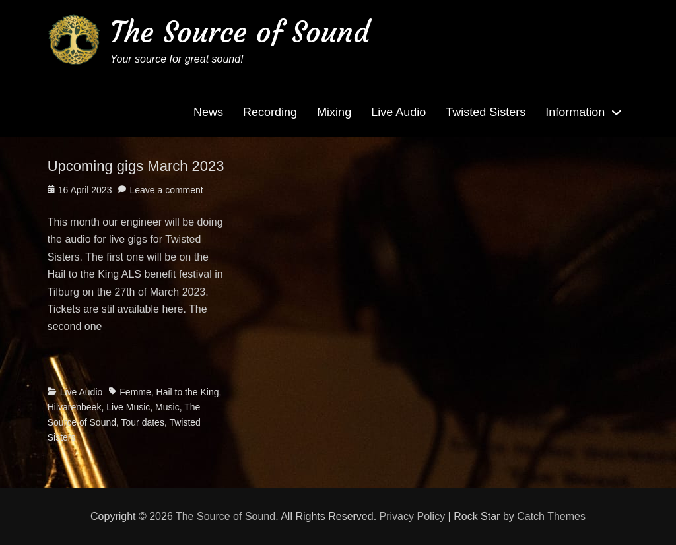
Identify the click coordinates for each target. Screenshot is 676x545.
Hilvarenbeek (75, 407)
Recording (270, 112)
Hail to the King (187, 392)
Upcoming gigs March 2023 (136, 166)
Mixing (334, 112)
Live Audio (398, 112)
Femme (135, 392)
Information (575, 112)
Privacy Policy (413, 516)
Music (167, 407)
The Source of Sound (240, 32)
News (208, 112)
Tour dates (142, 422)
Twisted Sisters (485, 112)
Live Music (128, 407)
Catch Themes (551, 516)
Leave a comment (166, 190)
